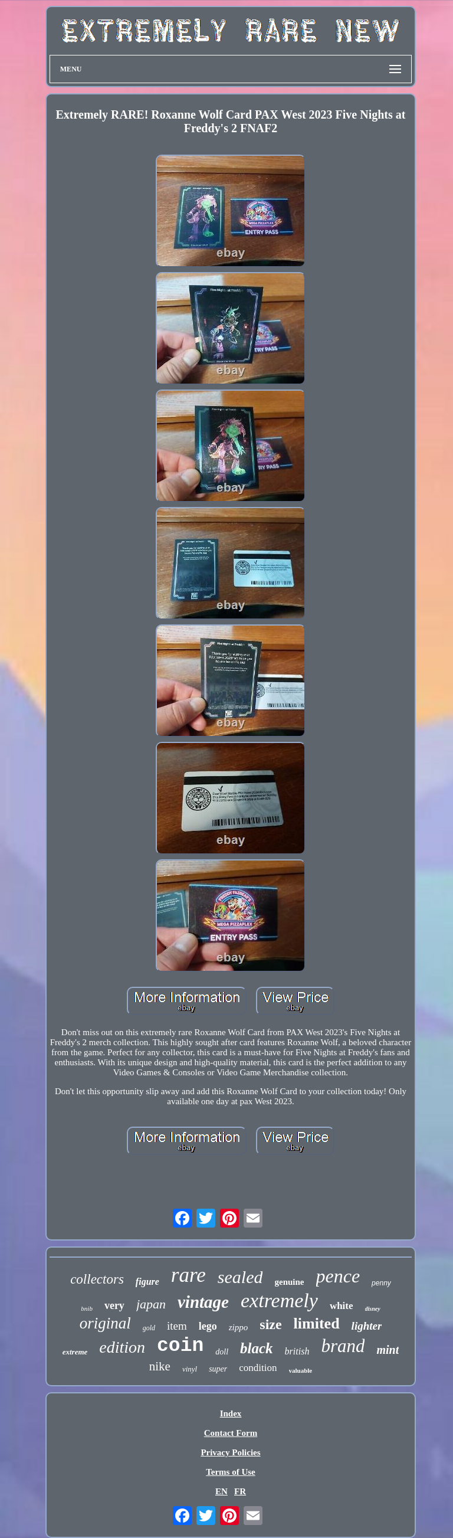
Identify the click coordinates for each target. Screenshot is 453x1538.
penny (381, 1283)
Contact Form (230, 1433)
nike (159, 1366)
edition (122, 1347)
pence (338, 1276)
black (256, 1348)
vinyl (189, 1368)
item (177, 1326)
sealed (240, 1277)
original (105, 1323)
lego (208, 1326)
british (297, 1351)
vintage (203, 1301)
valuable (301, 1370)
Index (231, 1413)
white (341, 1305)
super (218, 1368)
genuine (289, 1282)
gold (149, 1328)
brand (343, 1346)
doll (221, 1351)
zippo (238, 1327)
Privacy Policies (230, 1452)
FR (240, 1491)
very (114, 1305)
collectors (97, 1279)
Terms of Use (230, 1472)
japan (151, 1304)
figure (147, 1282)
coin (180, 1346)
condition (258, 1367)
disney (372, 1308)
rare (188, 1275)
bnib (87, 1308)
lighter (367, 1326)
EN (221, 1491)
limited (317, 1323)
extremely (279, 1300)
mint (387, 1349)
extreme (75, 1351)
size (270, 1324)
